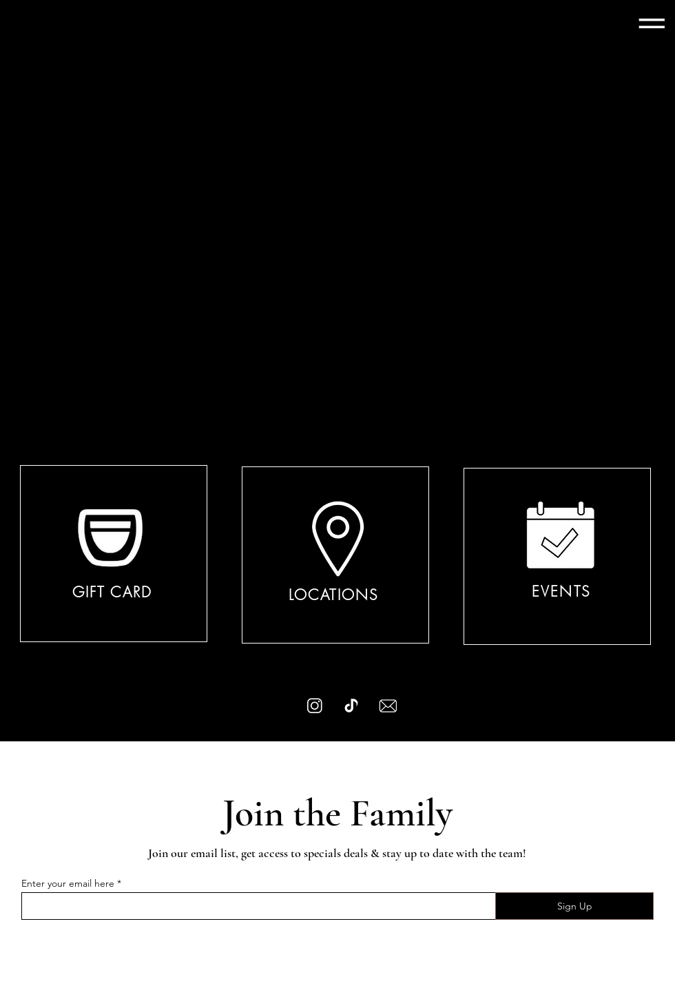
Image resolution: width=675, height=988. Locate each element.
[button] (652, 21)
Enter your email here (67, 883)
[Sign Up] (574, 906)
